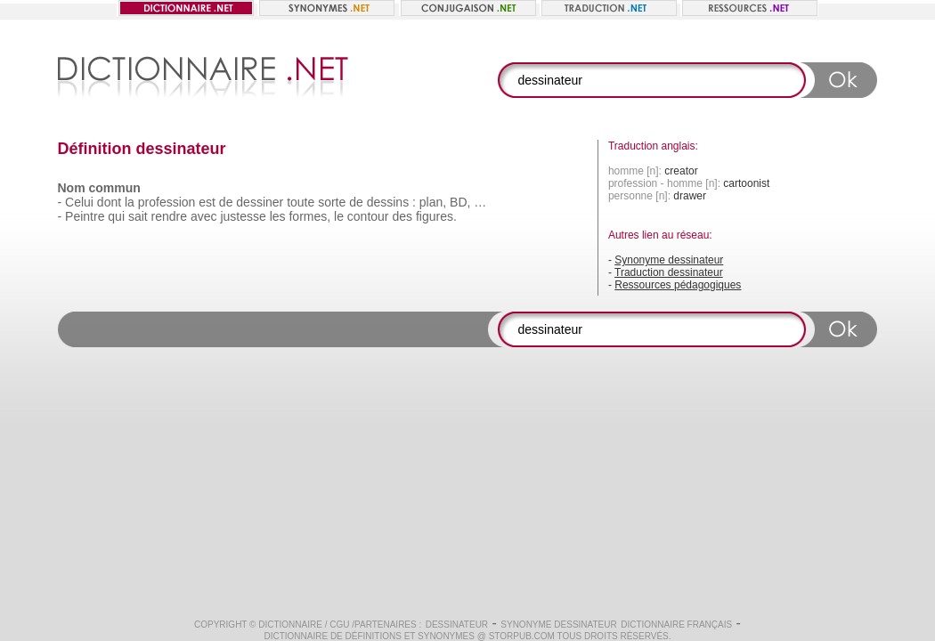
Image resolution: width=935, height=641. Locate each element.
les (278, 216)
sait (138, 216)
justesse (242, 216)
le (339, 216)
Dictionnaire (290, 624)
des (402, 216)
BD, (460, 202)
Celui (79, 202)
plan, (432, 202)
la (129, 202)
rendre (169, 216)
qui (116, 216)
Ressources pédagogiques (677, 285)
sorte (332, 202)
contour (368, 216)
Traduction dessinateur (668, 272)
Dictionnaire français (676, 624)
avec (204, 216)
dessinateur (457, 624)
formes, (309, 216)
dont (109, 202)
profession (167, 202)
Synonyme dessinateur (668, 260)
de (226, 202)
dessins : (391, 202)
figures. (436, 216)
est (207, 202)
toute (300, 202)
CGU (339, 624)
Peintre (84, 216)
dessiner (259, 202)
